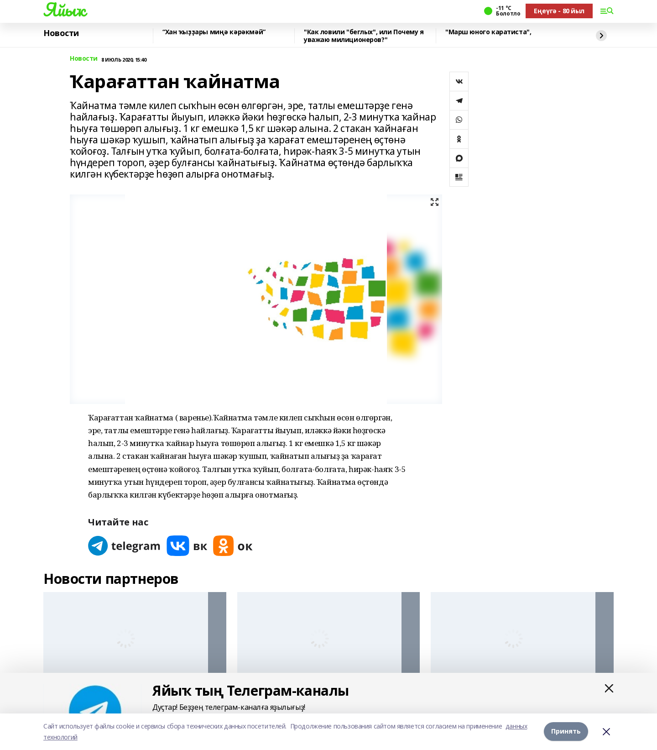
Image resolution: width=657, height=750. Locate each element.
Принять (566, 731)
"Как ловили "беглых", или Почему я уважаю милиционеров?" (364, 35)
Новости (61, 33)
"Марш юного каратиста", (488, 32)
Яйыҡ (64, 9)
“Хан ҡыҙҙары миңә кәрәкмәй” (214, 32)
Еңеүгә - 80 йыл (559, 10)
